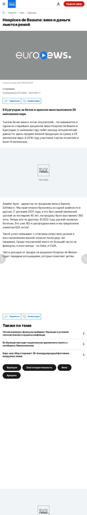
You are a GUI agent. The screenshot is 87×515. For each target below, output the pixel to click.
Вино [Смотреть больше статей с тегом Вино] (64, 367)
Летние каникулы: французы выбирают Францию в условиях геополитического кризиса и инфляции (36, 333)
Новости (12, 13)
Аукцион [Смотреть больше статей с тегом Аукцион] (12, 375)
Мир (22, 13)
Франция (32, 13)
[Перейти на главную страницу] (12, 4)
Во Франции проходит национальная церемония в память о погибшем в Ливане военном (35, 344)
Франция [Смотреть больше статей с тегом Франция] (12, 367)
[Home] (4, 12)
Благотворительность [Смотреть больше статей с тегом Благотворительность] (39, 367)
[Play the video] (43, 55)
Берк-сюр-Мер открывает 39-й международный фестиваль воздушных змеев (36, 355)
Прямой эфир (74, 3)
